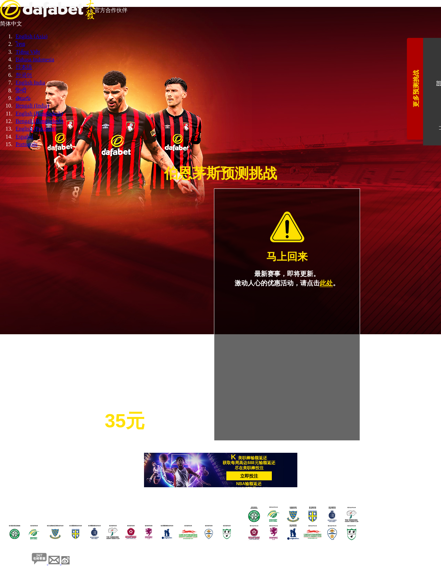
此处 (326, 283)
